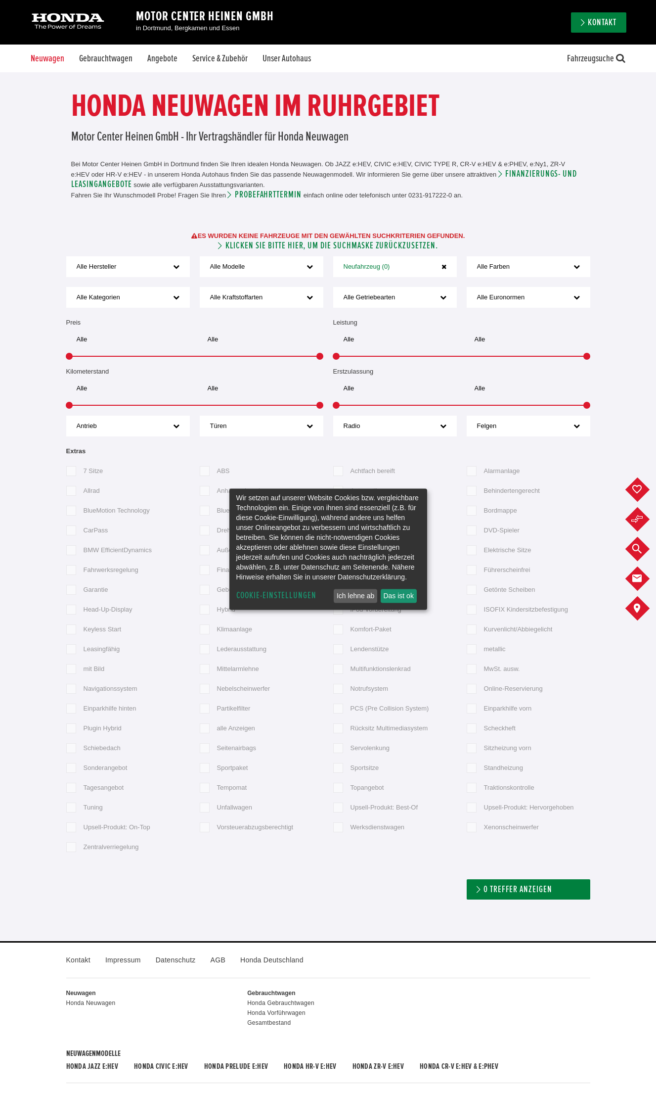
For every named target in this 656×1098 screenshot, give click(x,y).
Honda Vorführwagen (276, 1012)
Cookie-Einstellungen (276, 595)
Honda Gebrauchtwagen (280, 1003)
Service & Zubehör (220, 58)
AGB (218, 960)
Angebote (162, 58)
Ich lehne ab (355, 596)
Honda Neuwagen (91, 1003)
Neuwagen (47, 58)
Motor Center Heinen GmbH (205, 16)
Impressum (123, 960)
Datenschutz (176, 960)
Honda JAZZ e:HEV (92, 1066)
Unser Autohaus (286, 58)
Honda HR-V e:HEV (310, 1066)
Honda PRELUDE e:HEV (236, 1066)
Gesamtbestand (269, 1022)
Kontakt (602, 22)
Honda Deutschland (272, 960)
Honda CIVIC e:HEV (161, 1066)
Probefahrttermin (268, 194)
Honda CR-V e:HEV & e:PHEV (459, 1066)
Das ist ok (398, 596)
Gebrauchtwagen (105, 58)
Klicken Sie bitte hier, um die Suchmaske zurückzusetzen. (331, 245)
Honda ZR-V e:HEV (378, 1066)
